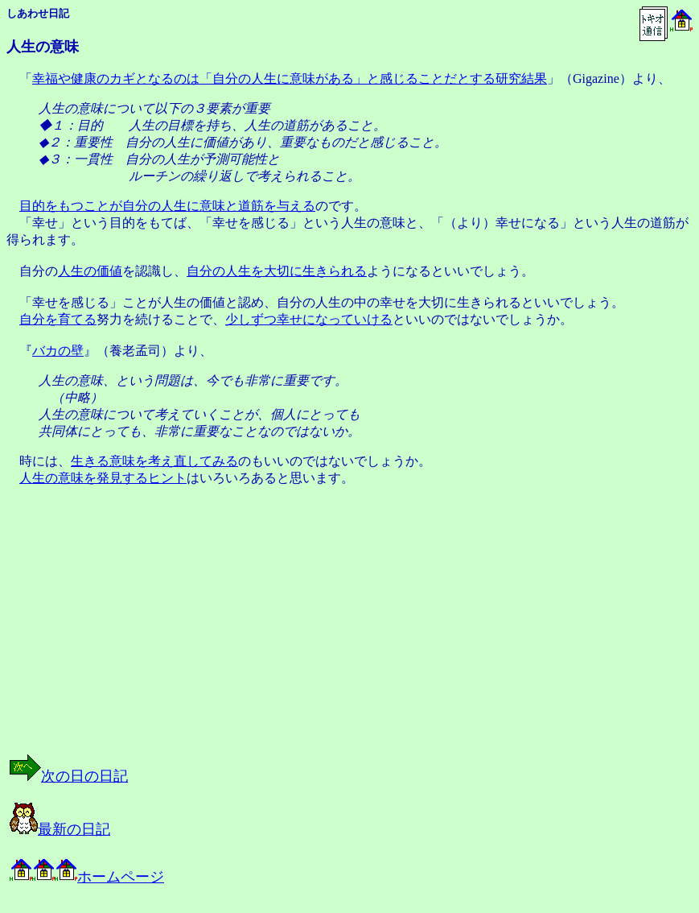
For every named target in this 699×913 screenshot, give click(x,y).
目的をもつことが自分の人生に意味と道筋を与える (167, 206)
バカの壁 (58, 350)
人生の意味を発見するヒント (103, 478)
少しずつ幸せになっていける (309, 319)
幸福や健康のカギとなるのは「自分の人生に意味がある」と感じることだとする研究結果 (289, 78)
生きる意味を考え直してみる (154, 461)
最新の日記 (60, 829)
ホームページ (87, 877)
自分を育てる (58, 319)
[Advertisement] (172, 634)
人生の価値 (90, 271)
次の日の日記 (69, 776)
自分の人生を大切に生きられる (277, 271)
